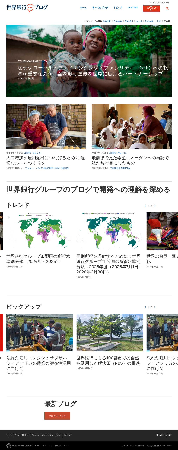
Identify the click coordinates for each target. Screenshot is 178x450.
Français (118, 21)
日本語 (167, 21)
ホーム (83, 8)
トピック (118, 8)
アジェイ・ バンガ (34, 168)
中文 (159, 21)
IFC (50, 445)
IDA (44, 445)
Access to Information (42, 435)
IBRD (37, 445)
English (106, 21)
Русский (149, 21)
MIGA (58, 445)
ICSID (66, 445)
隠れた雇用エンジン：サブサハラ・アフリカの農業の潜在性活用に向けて (38, 363)
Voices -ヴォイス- (44, 61)
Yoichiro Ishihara (120, 168)
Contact (133, 8)
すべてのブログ (100, 8)
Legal (9, 435)
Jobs (58, 435)
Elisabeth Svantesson (56, 168)
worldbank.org (159, 2)
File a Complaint (164, 435)
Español (129, 21)
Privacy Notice (22, 435)
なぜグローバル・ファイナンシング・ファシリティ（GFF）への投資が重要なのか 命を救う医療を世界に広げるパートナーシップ (93, 70)
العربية (139, 21)
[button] (167, 8)
